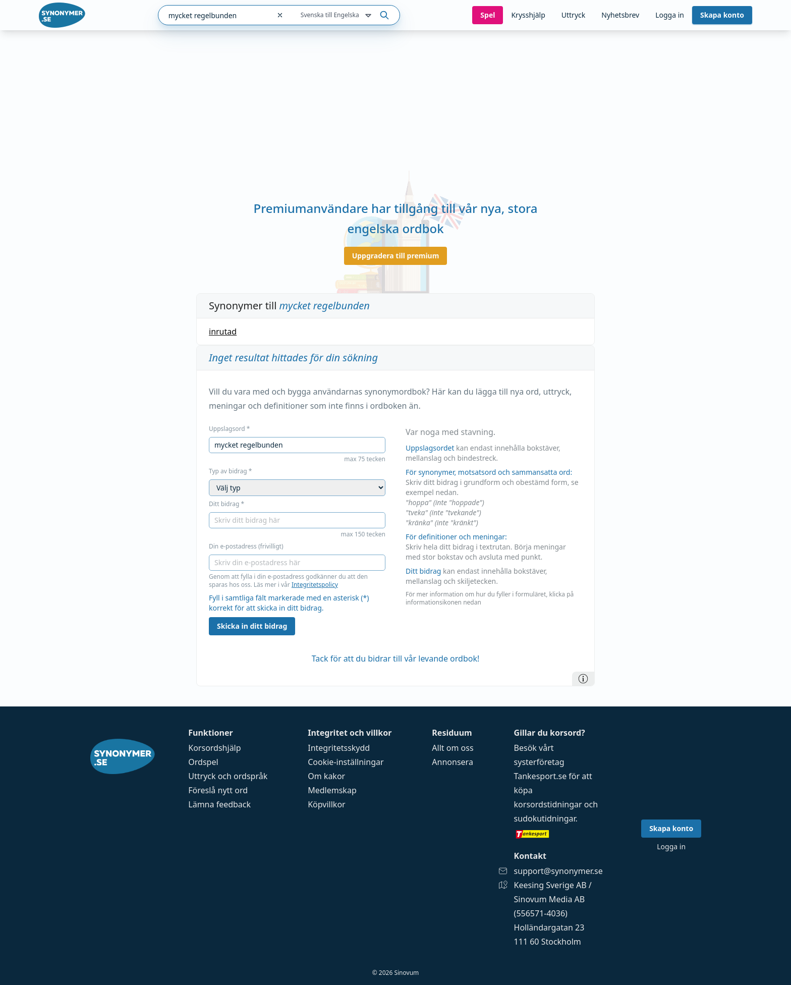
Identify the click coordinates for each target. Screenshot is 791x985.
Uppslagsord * (229, 429)
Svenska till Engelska (337, 16)
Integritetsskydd (339, 747)
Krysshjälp (528, 15)
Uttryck (573, 15)
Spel (487, 15)
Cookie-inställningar (345, 762)
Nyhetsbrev (620, 15)
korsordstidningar (548, 804)
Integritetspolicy (315, 584)
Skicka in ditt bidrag (252, 626)
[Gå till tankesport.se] (558, 834)
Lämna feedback (219, 804)
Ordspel (203, 762)
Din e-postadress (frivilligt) (246, 546)
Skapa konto (722, 15)
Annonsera (452, 762)
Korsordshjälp (214, 747)
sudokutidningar (545, 818)
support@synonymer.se (558, 871)
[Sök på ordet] (384, 15)
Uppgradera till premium (395, 255)
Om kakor (326, 776)
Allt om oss (452, 747)
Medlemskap (332, 790)
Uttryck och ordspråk (227, 776)
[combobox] (214, 15)
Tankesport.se (540, 776)
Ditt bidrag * (226, 504)
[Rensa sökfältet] (280, 15)
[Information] (583, 679)
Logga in (669, 15)
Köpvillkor (326, 804)
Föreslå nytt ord (218, 790)
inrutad (223, 331)
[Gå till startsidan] (62, 15)
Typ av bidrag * (230, 471)
